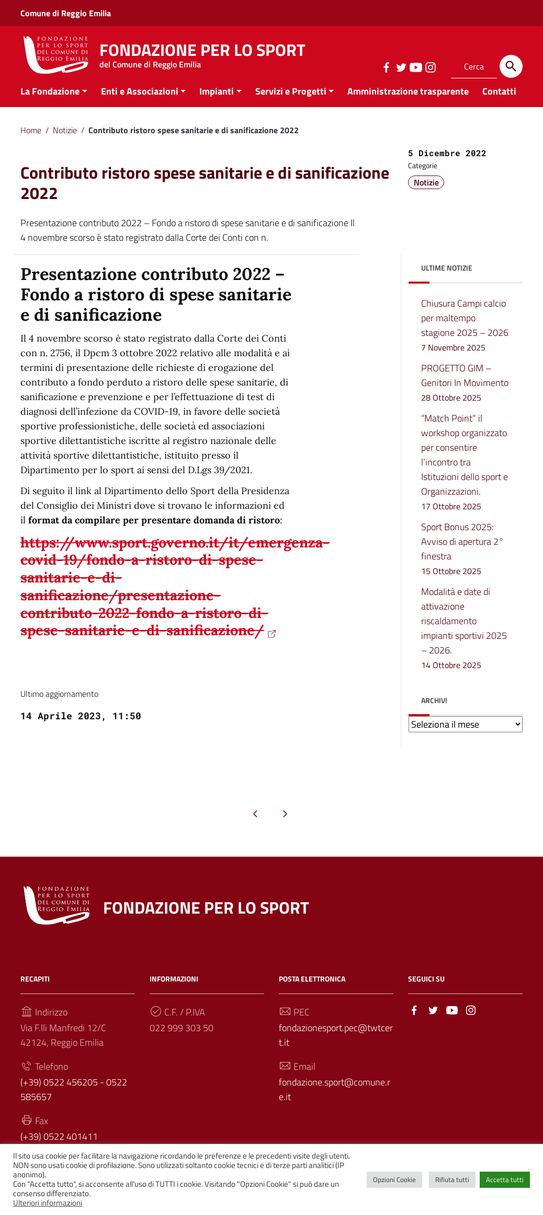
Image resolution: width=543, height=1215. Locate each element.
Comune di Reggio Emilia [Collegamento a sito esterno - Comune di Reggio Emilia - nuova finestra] (65, 13)
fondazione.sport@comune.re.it (334, 1099)
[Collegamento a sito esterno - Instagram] (430, 66)
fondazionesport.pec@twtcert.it (336, 1045)
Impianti (216, 101)
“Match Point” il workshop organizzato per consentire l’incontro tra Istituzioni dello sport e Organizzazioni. (464, 472)
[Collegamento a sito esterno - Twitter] (400, 66)
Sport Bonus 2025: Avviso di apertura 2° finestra (462, 559)
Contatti (499, 101)
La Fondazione (50, 101)
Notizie (65, 140)
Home (30, 140)
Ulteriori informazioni (47, 1203)
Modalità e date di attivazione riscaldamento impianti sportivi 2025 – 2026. (464, 638)
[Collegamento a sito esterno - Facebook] (386, 66)
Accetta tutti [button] (505, 1179)
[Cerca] (511, 66)
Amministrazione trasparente (408, 101)
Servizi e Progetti (290, 101)
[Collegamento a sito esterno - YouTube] (415, 66)
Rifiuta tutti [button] (452, 1179)
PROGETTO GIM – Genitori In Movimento (464, 393)
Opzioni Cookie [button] (394, 1179)
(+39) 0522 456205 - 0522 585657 (73, 1099)
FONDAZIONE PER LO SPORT (202, 52)
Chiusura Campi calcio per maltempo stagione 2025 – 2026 (464, 336)
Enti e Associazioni (139, 101)
